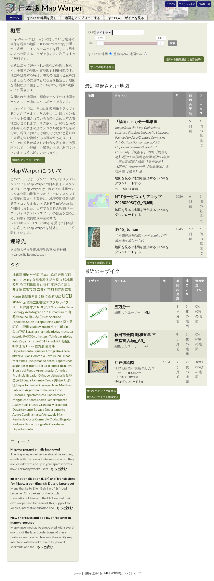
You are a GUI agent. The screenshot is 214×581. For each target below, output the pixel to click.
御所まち (18, 346)
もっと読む (59, 469)
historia (17, 356)
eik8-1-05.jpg (21, 279)
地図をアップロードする (82, 18)
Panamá (18, 395)
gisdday (35, 326)
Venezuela (49, 414)
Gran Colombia (34, 356)
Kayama (24, 341)
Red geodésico (22, 424)
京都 (70, 289)
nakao (23, 317)
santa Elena (65, 307)
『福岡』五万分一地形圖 (136, 121)
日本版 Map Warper (50, 7)
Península (19, 419)
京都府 (42, 289)
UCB (67, 296)
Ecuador (32, 375)
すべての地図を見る (41, 18)
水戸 (33, 307)
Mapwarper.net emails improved (35, 449)
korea (30, 346)
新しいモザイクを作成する (103, 397)
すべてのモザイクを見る (126, 18)
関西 (68, 275)
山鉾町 (52, 275)
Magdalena (20, 400)
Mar (60, 414)
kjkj (147, 312)
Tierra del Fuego (23, 370)
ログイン (170, 4)
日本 (43, 275)
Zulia (25, 404)
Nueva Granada (40, 404)
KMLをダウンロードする (129, 381)
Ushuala (56, 375)
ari (146, 346)
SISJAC (17, 302)
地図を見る (123, 178)
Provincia (19, 375)
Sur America (58, 370)
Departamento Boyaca (28, 409)
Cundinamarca (32, 414)
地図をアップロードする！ (28, 160)
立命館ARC (53, 296)
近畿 (61, 275)
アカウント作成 (187, 4)
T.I (51, 336)
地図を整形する (144, 178)
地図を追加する (93, 573)
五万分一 (122, 306)
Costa (30, 419)
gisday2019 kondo (44, 341)
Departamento (22, 429)
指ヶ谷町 (35, 317)
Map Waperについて (117, 573)
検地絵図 (63, 341)
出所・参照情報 (130, 188)
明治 (26, 275)
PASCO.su (30, 336)
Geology (18, 312)
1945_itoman (126, 229)
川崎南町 (60, 380)
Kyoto (16, 296)
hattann (43, 336)
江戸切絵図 (59, 284)
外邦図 (35, 275)
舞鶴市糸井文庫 (33, 296)
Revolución (53, 356)
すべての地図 (98, 54)
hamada (45, 331)
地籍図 (17, 275)
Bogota (65, 419)
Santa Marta (37, 400)
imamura (58, 312)
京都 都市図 (55, 289)
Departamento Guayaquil (33, 385)
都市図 (54, 279)
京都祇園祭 (40, 279)
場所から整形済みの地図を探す (183, 59)
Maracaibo (59, 404)
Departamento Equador (28, 351)
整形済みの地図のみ (128, 54)
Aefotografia (34, 312)
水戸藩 (24, 307)
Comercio (42, 419)
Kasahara (32, 331)
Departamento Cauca (38, 380)
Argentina (43, 370)
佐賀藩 (39, 346)
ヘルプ (137, 573)
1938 (47, 312)
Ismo (58, 390)
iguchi (45, 326)
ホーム (77, 573)
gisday (55, 331)
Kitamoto (135, 373)
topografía (41, 424)
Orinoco (44, 375)
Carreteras (56, 424)
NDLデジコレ (47, 307)
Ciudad (54, 419)
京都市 (27, 289)
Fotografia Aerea (58, 351)
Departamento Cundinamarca (44, 395)
